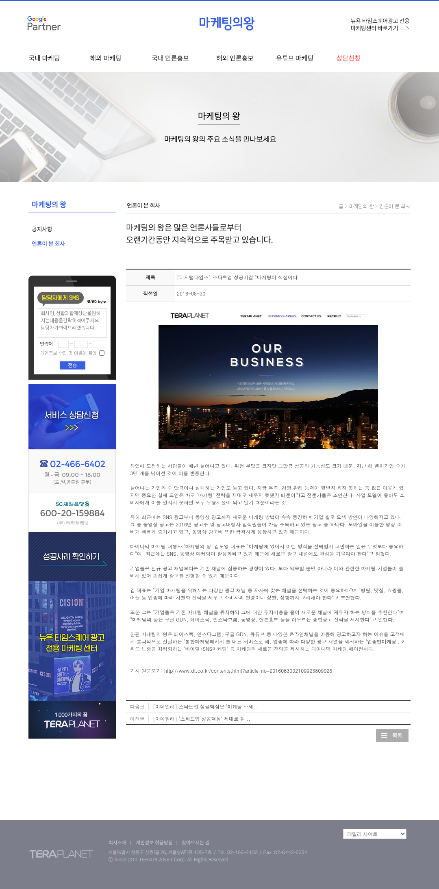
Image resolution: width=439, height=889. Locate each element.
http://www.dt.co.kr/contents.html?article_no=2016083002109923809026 (248, 670)
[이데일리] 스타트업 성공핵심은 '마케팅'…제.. (205, 706)
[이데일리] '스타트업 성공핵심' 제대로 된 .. (201, 718)
